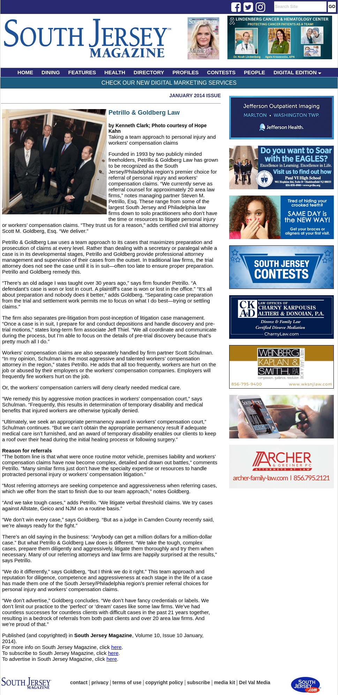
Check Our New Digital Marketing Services (169, 83)
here (116, 647)
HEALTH (114, 72)
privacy (99, 682)
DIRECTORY (149, 72)
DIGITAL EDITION (297, 72)
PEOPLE (254, 72)
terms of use (126, 682)
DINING (51, 72)
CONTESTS (221, 72)
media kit (224, 682)
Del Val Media (254, 682)
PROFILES (186, 72)
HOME (25, 72)
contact (79, 682)
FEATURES (82, 72)
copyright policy (164, 682)
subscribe (198, 682)
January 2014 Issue (195, 95)
